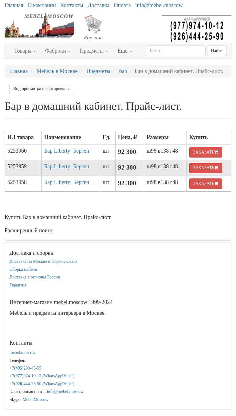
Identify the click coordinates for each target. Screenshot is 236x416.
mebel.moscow (22, 352)
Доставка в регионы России (35, 277)
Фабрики (58, 51)
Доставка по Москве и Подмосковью (43, 261)
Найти (216, 50)
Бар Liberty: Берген (66, 151)
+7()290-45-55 (25, 368)
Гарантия (18, 285)
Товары (25, 51)
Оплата (122, 5)
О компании (42, 5)
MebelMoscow (35, 399)
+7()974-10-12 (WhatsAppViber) (42, 376)
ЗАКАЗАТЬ (205, 152)
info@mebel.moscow (159, 5)
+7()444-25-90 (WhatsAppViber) (42, 384)
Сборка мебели (23, 269)
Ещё (124, 51)
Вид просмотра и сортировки (41, 88)
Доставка (98, 5)
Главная (14, 5)
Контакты (71, 5)
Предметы (94, 51)
